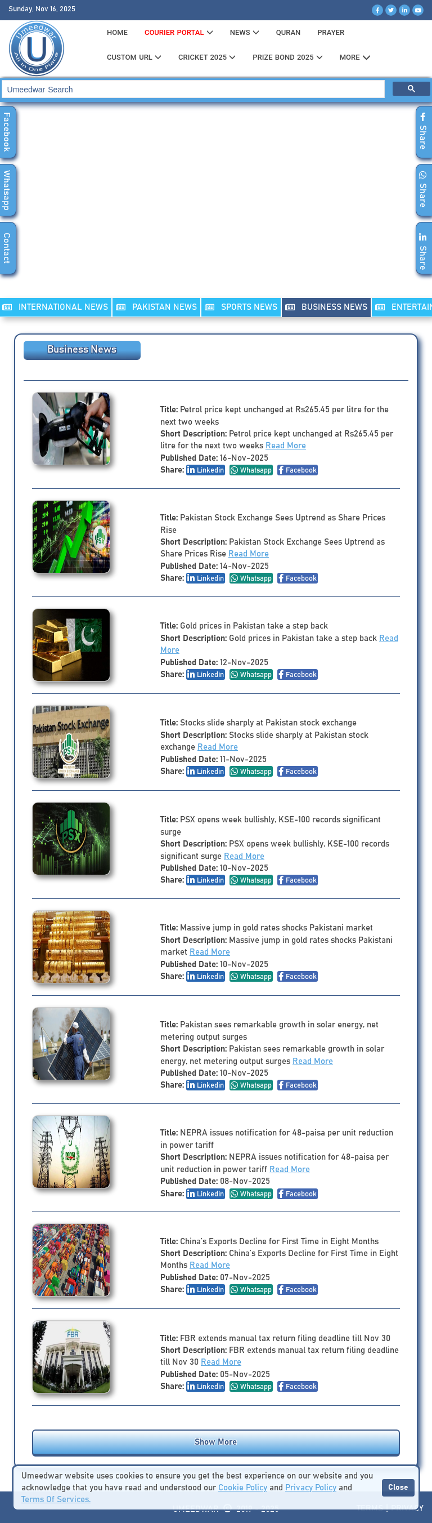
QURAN (288, 32)
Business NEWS (326, 307)
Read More (286, 446)
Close (398, 1487)
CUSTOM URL (134, 57)
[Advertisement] (216, 207)
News (244, 32)
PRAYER (330, 32)
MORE (355, 57)
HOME (117, 32)
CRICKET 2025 (207, 57)
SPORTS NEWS (241, 307)
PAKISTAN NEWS (156, 307)
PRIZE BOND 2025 (287, 57)
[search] (192, 89)
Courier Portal (179, 32)
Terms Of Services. (56, 1499)
